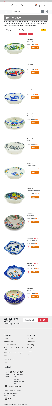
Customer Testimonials (10, 344)
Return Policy (30, 344)
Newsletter (30, 351)
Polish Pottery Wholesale (10, 356)
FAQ (28, 354)
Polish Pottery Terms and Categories (13, 352)
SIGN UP (43, 320)
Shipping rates (31, 341)
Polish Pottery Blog (9, 359)
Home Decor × (22, 34)
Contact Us (30, 338)
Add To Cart (35, 47)
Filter (43, 30)
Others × (30, 34)
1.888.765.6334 (44, 1)
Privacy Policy (30, 348)
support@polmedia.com (15, 386)
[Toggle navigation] (6, 11)
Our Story (6, 338)
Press (5, 362)
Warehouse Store (8, 341)
